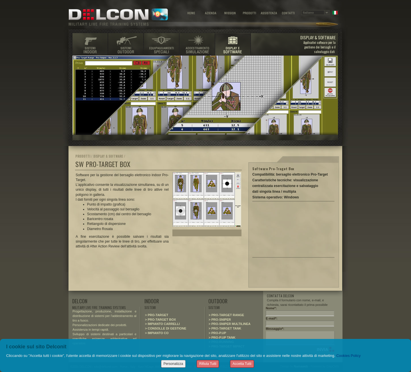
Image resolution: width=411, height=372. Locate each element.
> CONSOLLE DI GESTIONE (165, 328)
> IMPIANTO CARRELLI (162, 324)
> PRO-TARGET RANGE (226, 315)
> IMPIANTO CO (157, 333)
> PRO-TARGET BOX (160, 319)
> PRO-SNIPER (220, 319)
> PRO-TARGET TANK (225, 328)
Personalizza (173, 364)
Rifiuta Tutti (207, 364)
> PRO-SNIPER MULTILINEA (230, 324)
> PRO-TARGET (156, 315)
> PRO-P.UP (217, 333)
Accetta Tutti (242, 364)
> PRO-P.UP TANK (222, 337)
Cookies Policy (348, 355)
